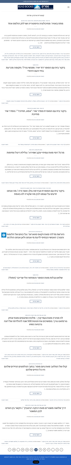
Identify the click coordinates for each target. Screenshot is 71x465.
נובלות (17, 308)
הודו (31, 267)
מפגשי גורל (17, 101)
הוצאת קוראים (49, 55)
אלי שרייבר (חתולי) (38, 308)
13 (22, 449)
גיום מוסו (38, 400)
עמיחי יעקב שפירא (13, 182)
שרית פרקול (20, 59)
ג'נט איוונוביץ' (57, 55)
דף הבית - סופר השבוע (38, 108)
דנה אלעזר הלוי (36, 267)
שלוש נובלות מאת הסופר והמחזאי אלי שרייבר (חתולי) (35, 277)
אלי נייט (7, 53)
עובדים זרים (66, 226)
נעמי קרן (14, 356)
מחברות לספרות (48, 57)
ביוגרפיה (30, 441)
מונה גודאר (32, 400)
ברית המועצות (24, 441)
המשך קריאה (35, 47)
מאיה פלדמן (60, 57)
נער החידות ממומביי (64, 269)
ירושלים (30, 101)
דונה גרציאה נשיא (12, 354)
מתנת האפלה (31, 57)
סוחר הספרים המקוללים (20, 57)
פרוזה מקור (30, 20)
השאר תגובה (4, 59)
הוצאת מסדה (22, 308)
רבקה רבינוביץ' (49, 443)
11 (31, 449)
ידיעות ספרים (27, 144)
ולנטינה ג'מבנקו (28, 55)
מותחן (55, 57)
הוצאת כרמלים (41, 101)
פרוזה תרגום (24, 20)
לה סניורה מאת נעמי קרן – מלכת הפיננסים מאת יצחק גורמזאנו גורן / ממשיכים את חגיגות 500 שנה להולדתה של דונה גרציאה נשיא (35, 321)
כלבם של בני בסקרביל (8, 55)
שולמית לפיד (27, 59)
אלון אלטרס (12, 53)
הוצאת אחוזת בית (24, 267)
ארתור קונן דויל (66, 55)
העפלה (34, 101)
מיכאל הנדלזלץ (39, 57)
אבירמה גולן (18, 224)
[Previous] (61, 449)
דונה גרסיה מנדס (21, 354)
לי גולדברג (67, 57)
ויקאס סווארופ (7, 267)
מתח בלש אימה (37, 20)
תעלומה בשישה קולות (52, 269)
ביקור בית (6, 224)
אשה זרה (11, 224)
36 (14, 449)
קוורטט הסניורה (60, 358)
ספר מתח (21, 182)
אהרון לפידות (19, 53)
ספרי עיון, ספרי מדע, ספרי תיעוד (38, 315)
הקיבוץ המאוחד (50, 356)
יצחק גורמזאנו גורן (36, 356)
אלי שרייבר (47, 308)
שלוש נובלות (11, 308)
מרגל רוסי (26, 182)
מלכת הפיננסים (21, 356)
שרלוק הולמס (13, 59)
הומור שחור (30, 308)
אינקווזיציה (30, 354)
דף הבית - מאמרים (45, 20)
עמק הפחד (58, 59)
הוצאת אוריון (37, 182)
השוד (34, 55)
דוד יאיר (47, 101)
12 (27, 449)
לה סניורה (28, 356)
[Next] (9, 449)
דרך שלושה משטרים (14, 441)
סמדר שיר (20, 144)
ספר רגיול (64, 59)
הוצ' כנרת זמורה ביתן (60, 356)
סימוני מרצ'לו (10, 57)
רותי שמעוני (41, 59)
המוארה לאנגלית (40, 55)
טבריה (43, 356)
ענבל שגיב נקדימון (49, 59)
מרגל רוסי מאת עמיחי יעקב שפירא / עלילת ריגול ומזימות (35, 152)
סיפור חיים (63, 443)
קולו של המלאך (25, 400)
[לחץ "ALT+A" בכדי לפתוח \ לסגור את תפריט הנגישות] (3, 235)
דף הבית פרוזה (38, 231)
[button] (68, 7)
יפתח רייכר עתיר (19, 55)
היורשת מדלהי (15, 267)
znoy (42, 29)
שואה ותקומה (10, 101)
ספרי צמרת (57, 443)
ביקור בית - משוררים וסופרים (44, 188)
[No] (68, 460)
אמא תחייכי (34, 144)
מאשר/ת (36, 462)
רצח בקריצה (34, 59)
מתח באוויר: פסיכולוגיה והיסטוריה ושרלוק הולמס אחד (35, 23)
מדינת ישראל (24, 101)
